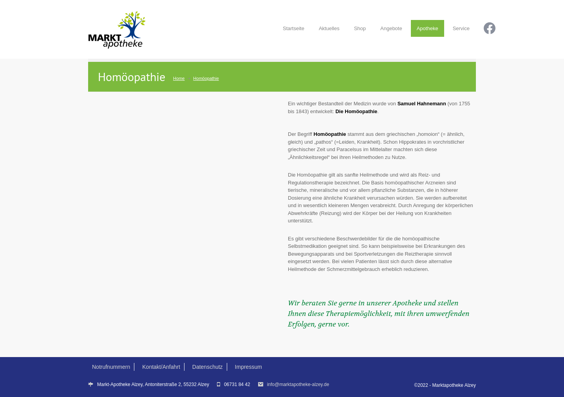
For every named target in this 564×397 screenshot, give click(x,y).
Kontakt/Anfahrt (161, 367)
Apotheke (427, 28)
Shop (360, 28)
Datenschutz (207, 367)
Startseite (293, 28)
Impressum (248, 367)
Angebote (391, 28)
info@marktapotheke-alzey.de (298, 384)
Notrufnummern (111, 367)
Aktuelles (329, 28)
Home (178, 78)
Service (461, 28)
